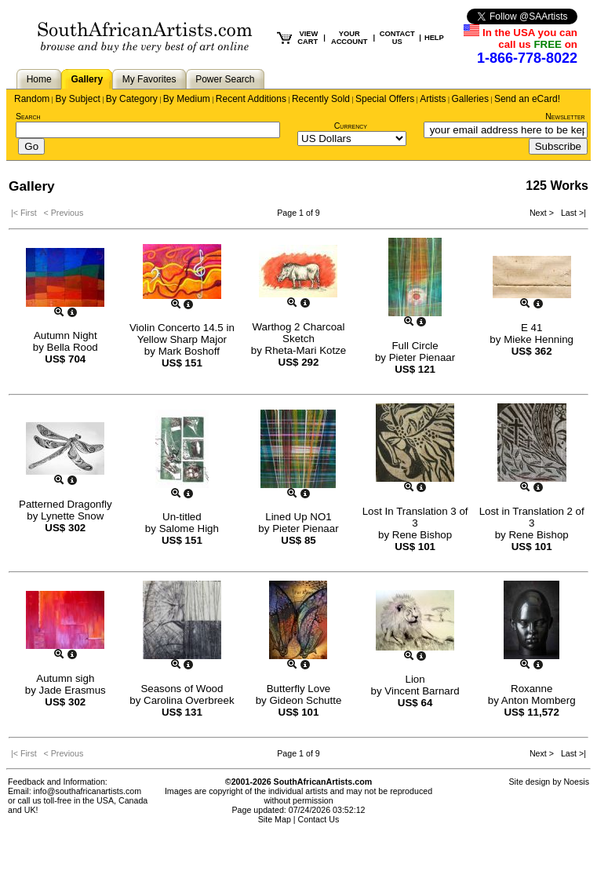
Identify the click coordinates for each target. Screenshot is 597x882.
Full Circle (414, 346)
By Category (132, 98)
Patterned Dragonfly (65, 504)
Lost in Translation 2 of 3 (531, 517)
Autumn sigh (65, 678)
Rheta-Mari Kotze (306, 350)
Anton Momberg (538, 700)
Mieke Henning (538, 339)
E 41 (531, 327)
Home (39, 79)
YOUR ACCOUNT (349, 38)
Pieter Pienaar (422, 357)
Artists (433, 98)
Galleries (470, 98)
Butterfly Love (299, 688)
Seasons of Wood (181, 688)
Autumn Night (65, 335)
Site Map (274, 819)
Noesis (576, 781)
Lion (414, 679)
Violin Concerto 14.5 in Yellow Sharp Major (182, 333)
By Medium (186, 98)
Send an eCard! (527, 98)
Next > (543, 212)
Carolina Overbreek (189, 700)
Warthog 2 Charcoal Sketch (298, 332)
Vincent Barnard (421, 691)
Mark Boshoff (189, 351)
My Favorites (149, 79)
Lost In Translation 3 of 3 (415, 517)
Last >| (571, 212)
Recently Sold (321, 98)
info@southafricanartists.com (88, 791)
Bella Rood (72, 347)
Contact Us (319, 819)
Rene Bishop (422, 535)
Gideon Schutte (305, 700)
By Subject (77, 98)
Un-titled (182, 517)
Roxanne (531, 688)
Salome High (189, 528)
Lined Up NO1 (298, 517)
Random (31, 98)
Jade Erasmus (72, 690)
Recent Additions (251, 98)
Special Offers (384, 98)
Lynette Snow (72, 516)
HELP (434, 38)
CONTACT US (397, 38)
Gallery (87, 79)
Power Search (224, 79)
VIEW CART (307, 38)
